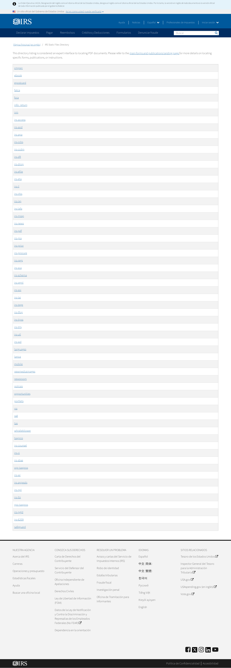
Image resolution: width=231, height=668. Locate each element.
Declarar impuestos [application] (27, 33)
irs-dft (17, 157)
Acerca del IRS (21, 557)
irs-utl (17, 335)
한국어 (143, 578)
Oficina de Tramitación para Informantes (113, 599)
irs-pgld (18, 512)
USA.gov (187, 580)
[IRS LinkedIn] (208, 651)
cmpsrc (18, 68)
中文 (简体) (145, 564)
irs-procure (20, 253)
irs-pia (18, 238)
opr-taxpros (21, 468)
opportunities (22, 394)
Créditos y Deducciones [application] (95, 33)
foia (16, 98)
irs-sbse (18, 460)
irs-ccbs (18, 142)
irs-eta (18, 179)
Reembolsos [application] (67, 33)
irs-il (16, 186)
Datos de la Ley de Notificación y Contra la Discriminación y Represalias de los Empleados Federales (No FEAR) (73, 616)
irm (16, 112)
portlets (18, 401)
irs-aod (18, 127)
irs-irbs (18, 194)
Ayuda (122, 22)
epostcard (20, 83)
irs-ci (17, 453)
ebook (18, 75)
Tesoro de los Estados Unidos (199, 557)
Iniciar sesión (210, 22)
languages (20, 349)
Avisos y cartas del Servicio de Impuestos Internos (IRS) (114, 559)
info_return (20, 105)
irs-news (19, 223)
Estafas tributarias (107, 575)
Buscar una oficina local (26, 593)
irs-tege (18, 305)
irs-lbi (17, 497)
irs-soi (17, 290)
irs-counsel (20, 446)
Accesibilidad (210, 663)
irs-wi (17, 475)
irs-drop (19, 164)
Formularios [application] (124, 33)
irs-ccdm (19, 149)
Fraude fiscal (104, 583)
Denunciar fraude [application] (148, 33)
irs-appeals (20, 483)
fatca (17, 90)
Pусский (144, 585)
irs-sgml (18, 283)
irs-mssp (19, 216)
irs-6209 (19, 520)
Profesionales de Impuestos (181, 22)
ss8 (16, 416)
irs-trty (18, 327)
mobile (18, 364)
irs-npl (18, 490)
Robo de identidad (108, 568)
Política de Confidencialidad (183, 663)
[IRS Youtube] (215, 649)
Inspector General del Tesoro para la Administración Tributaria (197, 568)
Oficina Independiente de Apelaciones (69, 582)
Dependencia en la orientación (73, 630)
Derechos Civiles (64, 591)
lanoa (17, 357)
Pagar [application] (49, 33)
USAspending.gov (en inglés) (199, 587)
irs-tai (17, 298)
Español (153, 22)
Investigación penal (108, 590)
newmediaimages (24, 372)
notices (18, 386)
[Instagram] (201, 649)
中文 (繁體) (145, 571)
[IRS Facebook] (188, 649)
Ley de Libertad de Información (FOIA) (73, 601)
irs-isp (17, 201)
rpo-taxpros (21, 505)
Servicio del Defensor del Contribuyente (69, 570)
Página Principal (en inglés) (27, 45)
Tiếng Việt (144, 593)
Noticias (136, 22)
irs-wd (17, 342)
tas (16, 423)
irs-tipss (18, 320)
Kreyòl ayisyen (147, 600)
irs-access (19, 120)
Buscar (216, 33)
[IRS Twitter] (194, 651)
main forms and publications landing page (154, 53)
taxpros (18, 438)
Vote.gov (187, 594)
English (143, 607)
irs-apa (18, 135)
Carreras (17, 564)
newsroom (20, 379)
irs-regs (18, 261)
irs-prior (19, 246)
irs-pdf (18, 231)
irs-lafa (18, 209)
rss (15, 409)
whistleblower (22, 431)
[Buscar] (196, 33)
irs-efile (18, 172)
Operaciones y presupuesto (28, 571)
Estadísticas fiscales (24, 578)
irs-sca (18, 268)
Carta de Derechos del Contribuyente (67, 559)
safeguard (20, 527)
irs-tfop (18, 312)
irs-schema (20, 275)
